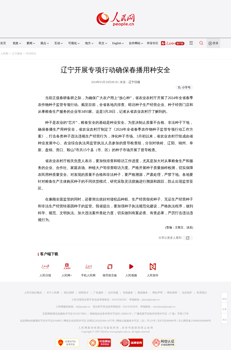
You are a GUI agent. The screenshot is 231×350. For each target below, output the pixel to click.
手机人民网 (88, 268)
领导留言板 (110, 268)
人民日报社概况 (33, 292)
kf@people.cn (83, 306)
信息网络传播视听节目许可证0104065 (41, 320)
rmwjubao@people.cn (164, 306)
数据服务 (143, 292)
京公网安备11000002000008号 (194, 320)
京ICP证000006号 (166, 320)
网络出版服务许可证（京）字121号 (136, 320)
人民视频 (131, 268)
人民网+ (66, 268)
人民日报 (45, 268)
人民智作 (152, 268)
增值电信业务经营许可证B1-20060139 (110, 313)
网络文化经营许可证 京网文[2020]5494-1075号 (89, 320)
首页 (3, 43)
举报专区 (152, 43)
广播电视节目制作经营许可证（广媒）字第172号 (161, 313)
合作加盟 (113, 292)
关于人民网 (53, 292)
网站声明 (157, 292)
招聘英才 (84, 292)
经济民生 (31, 53)
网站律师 (172, 292)
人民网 (4, 53)
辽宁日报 (134, 82)
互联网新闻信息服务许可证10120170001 (64, 313)
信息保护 (187, 292)
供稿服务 (128, 292)
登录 (215, 43)
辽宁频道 (17, 53)
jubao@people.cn (151, 299)
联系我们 (202, 292)
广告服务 (98, 292)
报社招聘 (69, 292)
